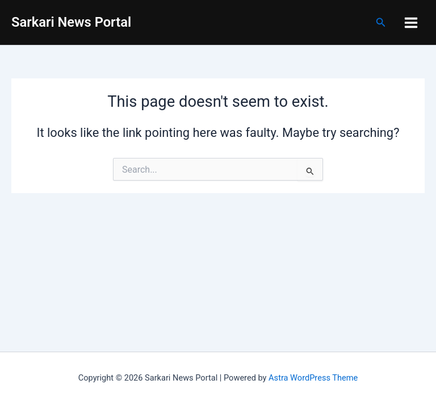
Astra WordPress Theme (313, 378)
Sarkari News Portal (71, 22)
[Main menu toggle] (411, 22)
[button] (381, 22)
